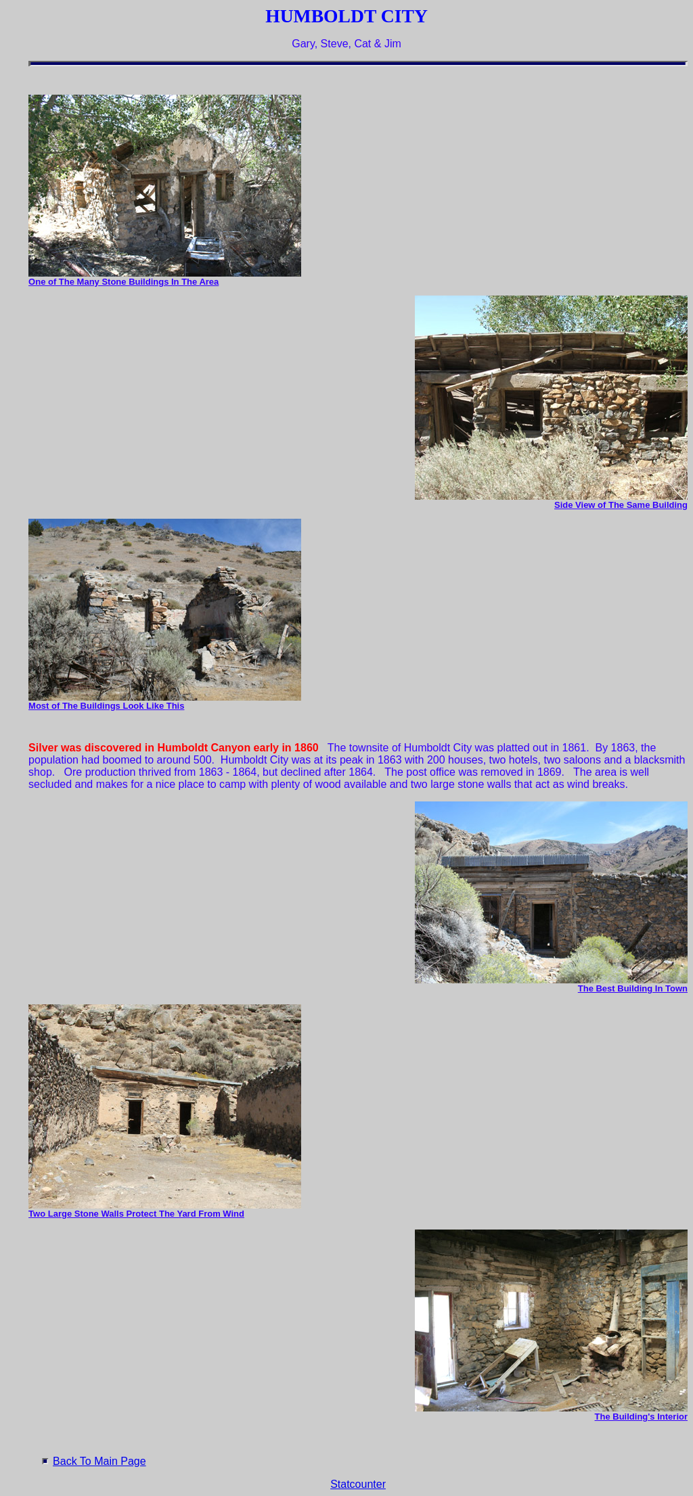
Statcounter (358, 1484)
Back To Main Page (99, 1461)
